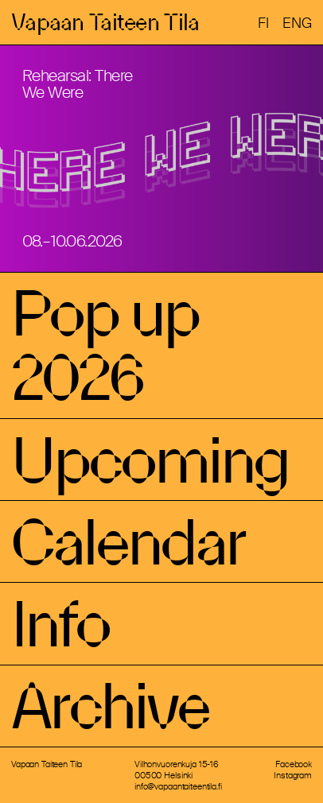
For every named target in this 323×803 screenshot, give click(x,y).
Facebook (293, 764)
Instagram (293, 775)
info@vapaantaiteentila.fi (178, 786)
